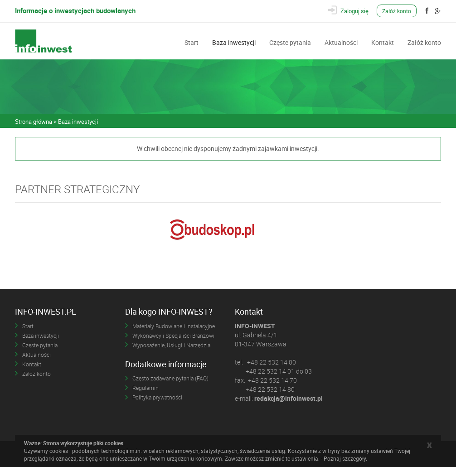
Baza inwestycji (234, 42)
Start (191, 42)
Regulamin (145, 387)
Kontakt (382, 42)
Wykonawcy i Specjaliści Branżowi (173, 335)
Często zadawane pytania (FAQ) (170, 378)
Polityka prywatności (157, 397)
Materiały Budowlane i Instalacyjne (173, 326)
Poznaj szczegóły (345, 458)
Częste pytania (290, 42)
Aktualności (341, 42)
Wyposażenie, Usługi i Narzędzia (171, 345)
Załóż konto (396, 11)
